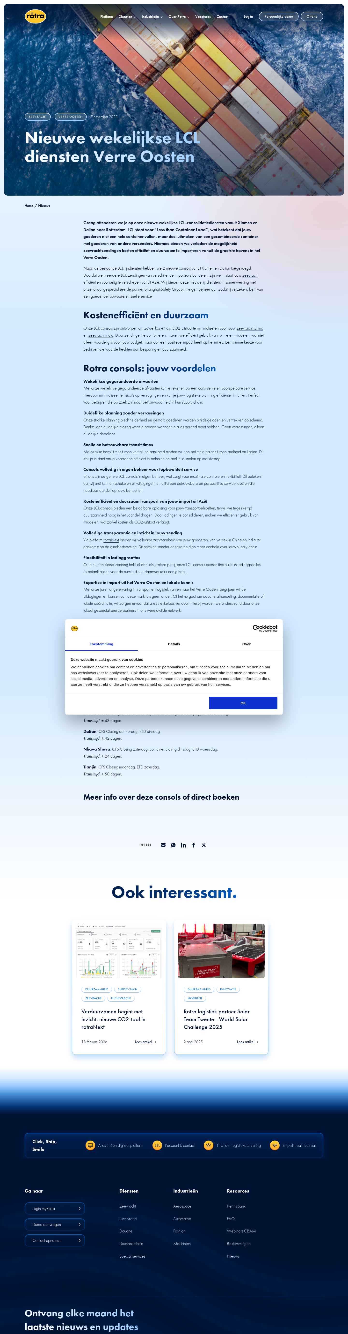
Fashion (179, 1231)
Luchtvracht (128, 1218)
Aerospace (182, 1206)
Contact (222, 17)
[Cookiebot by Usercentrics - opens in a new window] (256, 628)
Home (29, 206)
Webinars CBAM (241, 1231)
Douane (125, 1231)
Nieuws (233, 1256)
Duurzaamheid (131, 1243)
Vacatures (203, 17)
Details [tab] (174, 644)
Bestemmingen (239, 1243)
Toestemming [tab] (101, 644)
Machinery (182, 1243)
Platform (106, 17)
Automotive (182, 1218)
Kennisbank (236, 1206)
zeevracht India (100, 335)
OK (243, 703)
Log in (248, 16)
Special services (132, 1256)
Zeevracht (127, 1206)
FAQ (231, 1218)
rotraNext (111, 540)
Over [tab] (246, 644)
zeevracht (250, 275)
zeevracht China (250, 328)
